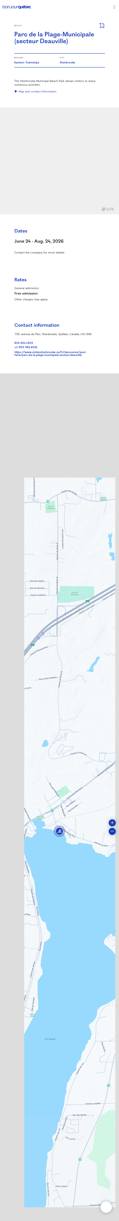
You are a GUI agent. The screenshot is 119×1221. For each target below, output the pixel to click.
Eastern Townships (26, 62)
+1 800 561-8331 (26, 347)
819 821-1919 (23, 342)
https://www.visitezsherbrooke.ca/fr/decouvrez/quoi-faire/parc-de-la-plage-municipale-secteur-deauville (50, 353)
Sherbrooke (67, 62)
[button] (59, 831)
